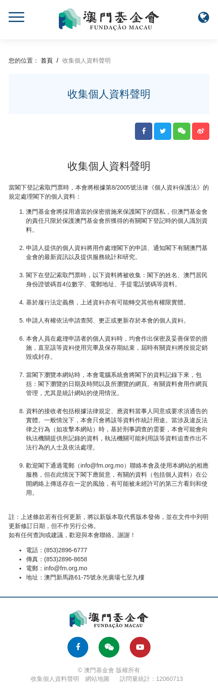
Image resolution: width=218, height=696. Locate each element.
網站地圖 (97, 678)
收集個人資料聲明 (55, 678)
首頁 (47, 60)
